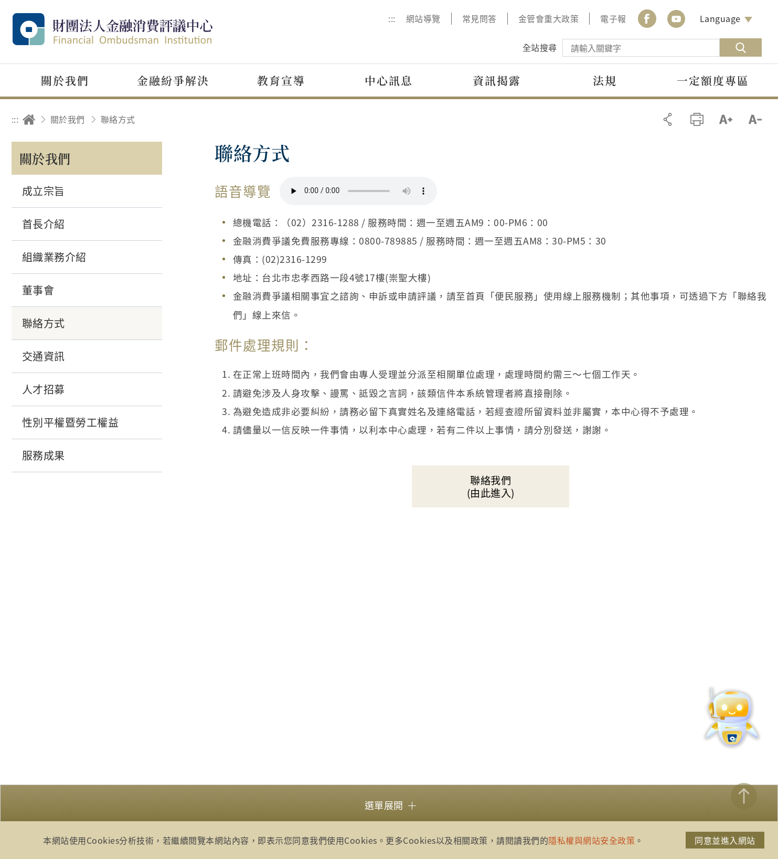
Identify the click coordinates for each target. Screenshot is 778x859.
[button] (389, 804)
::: (392, 18)
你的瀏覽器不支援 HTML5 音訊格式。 (358, 191)
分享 (667, 119)
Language (720, 18)
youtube (676, 18)
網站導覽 (423, 18)
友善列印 (697, 119)
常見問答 (479, 18)
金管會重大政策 (548, 18)
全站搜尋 (540, 47)
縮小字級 (755, 119)
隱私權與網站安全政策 (591, 840)
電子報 (613, 18)
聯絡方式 (118, 119)
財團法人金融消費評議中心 (135, 29)
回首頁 (29, 119)
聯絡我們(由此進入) (491, 486)
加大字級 (726, 119)
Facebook (647, 18)
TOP (744, 796)
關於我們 (67, 119)
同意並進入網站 (725, 840)
